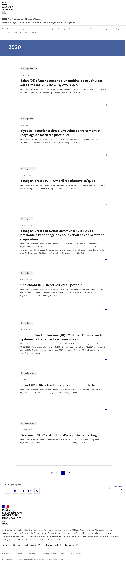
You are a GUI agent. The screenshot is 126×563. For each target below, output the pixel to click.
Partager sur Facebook (7, 491)
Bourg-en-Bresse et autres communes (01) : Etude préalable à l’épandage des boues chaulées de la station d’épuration (62, 234)
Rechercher (117, 3)
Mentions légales (32, 553)
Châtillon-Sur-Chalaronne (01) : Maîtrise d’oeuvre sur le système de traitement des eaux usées (61, 337)
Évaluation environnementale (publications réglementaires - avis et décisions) (58, 29)
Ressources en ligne (19, 29)
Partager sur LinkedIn (22, 491)
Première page (52, 473)
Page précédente (57, 473)
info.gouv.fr (7, 545)
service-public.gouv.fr (27, 545)
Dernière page (74, 473)
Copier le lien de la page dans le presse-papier (37, 491)
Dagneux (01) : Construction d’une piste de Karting (58, 435)
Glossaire (18, 553)
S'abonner (115, 488)
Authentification (74, 553)
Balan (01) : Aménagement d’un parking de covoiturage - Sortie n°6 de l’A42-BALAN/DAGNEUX (62, 82)
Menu (122, 3)
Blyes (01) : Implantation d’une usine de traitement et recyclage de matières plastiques (60, 132)
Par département (12, 32)
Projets (118, 29)
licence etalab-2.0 (55, 559)
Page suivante (69, 473)
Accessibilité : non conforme (53, 553)
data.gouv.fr (69, 545)
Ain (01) (25, 32)
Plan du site (6, 553)
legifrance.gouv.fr (51, 545)
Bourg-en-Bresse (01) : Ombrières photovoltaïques (57, 180)
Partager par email (29, 491)
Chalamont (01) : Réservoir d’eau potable (51, 285)
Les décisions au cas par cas (101, 29)
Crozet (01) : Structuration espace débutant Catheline (60, 385)
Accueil (5, 29)
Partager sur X (15, 491)
